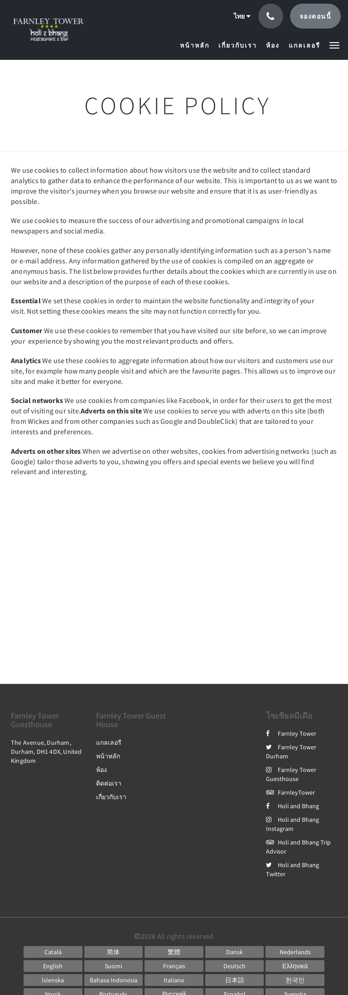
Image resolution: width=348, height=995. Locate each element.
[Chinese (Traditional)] (174, 952)
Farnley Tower (291, 733)
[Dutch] (295, 952)
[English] (53, 966)
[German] (234, 966)
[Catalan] (53, 952)
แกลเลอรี (108, 742)
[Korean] (295, 980)
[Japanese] (234, 980)
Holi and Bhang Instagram (292, 824)
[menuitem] (197, 45)
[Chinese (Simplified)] (113, 952)
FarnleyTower (290, 792)
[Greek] (295, 966)
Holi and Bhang (292, 806)
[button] (334, 44)
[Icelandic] (53, 980)
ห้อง (101, 770)
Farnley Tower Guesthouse (291, 774)
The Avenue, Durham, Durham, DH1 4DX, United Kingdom (46, 751)
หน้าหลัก (108, 756)
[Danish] (234, 952)
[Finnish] (113, 966)
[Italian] (174, 980)
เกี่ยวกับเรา (111, 797)
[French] (174, 966)
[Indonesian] (113, 980)
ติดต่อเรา (108, 783)
